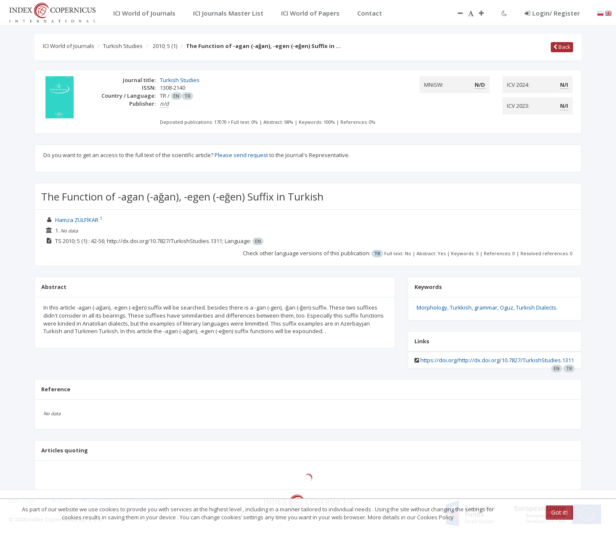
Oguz (506, 307)
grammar (485, 307)
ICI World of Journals (68, 46)
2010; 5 (165, 46)
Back (562, 47)
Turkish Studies (123, 46)
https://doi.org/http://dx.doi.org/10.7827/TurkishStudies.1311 (497, 360)
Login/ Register (552, 13)
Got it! (559, 512)
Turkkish (461, 307)
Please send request (241, 155)
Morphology (432, 307)
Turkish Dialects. (537, 307)
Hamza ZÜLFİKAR (76, 220)
